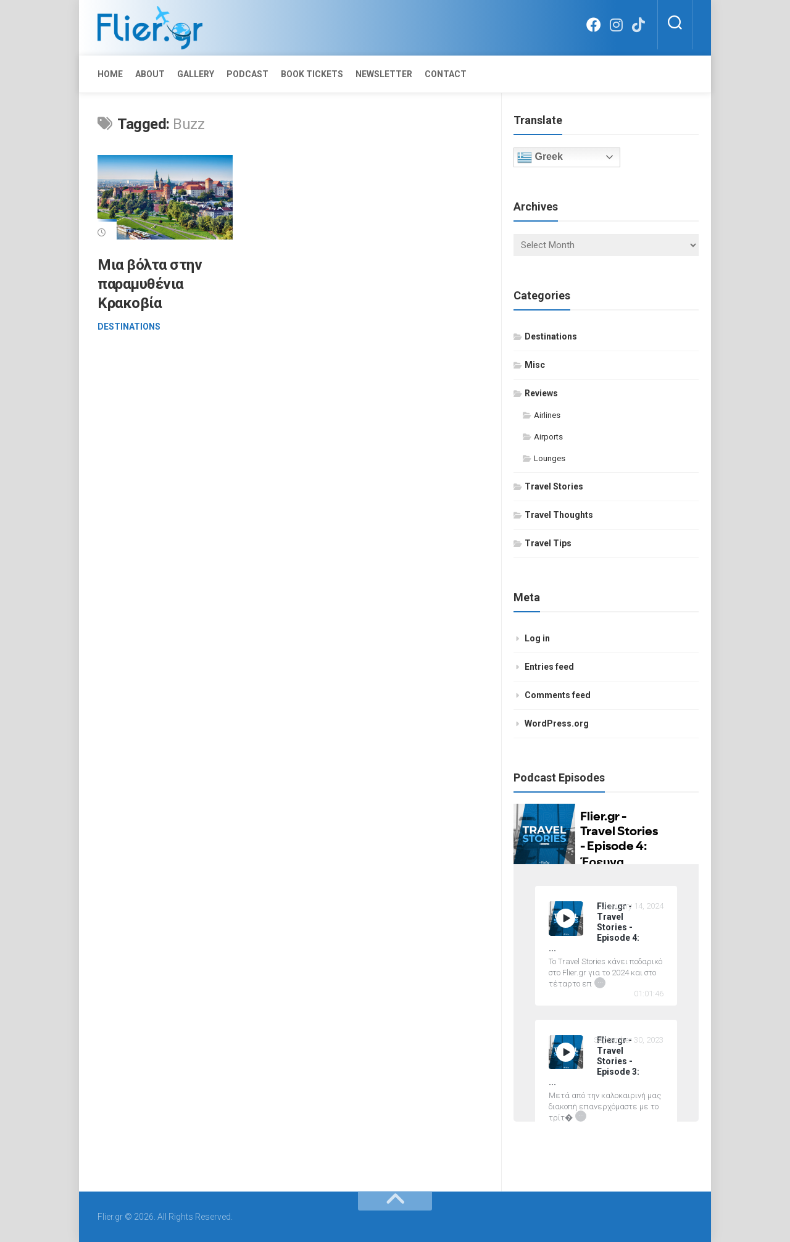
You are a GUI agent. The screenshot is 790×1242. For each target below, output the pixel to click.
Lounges (549, 458)
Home (110, 74)
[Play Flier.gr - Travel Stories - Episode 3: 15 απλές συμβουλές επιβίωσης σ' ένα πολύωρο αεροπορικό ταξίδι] (566, 1052)
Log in (537, 638)
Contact (446, 74)
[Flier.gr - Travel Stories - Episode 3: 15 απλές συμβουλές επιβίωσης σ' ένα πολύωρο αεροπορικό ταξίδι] (606, 1061)
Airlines (547, 415)
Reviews (541, 393)
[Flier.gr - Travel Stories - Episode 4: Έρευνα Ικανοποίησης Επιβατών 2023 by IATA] (606, 927)
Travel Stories (554, 486)
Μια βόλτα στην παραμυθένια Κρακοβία (150, 284)
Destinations (129, 326)
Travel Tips (548, 543)
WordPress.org (557, 723)
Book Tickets (312, 74)
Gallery (195, 74)
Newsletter (384, 74)
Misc (535, 365)
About (150, 74)
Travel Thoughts (559, 515)
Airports (548, 436)
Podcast (247, 74)
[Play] (566, 918)
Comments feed (558, 695)
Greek (540, 157)
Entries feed (549, 667)
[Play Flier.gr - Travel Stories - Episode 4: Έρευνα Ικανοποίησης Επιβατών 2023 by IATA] (566, 918)
